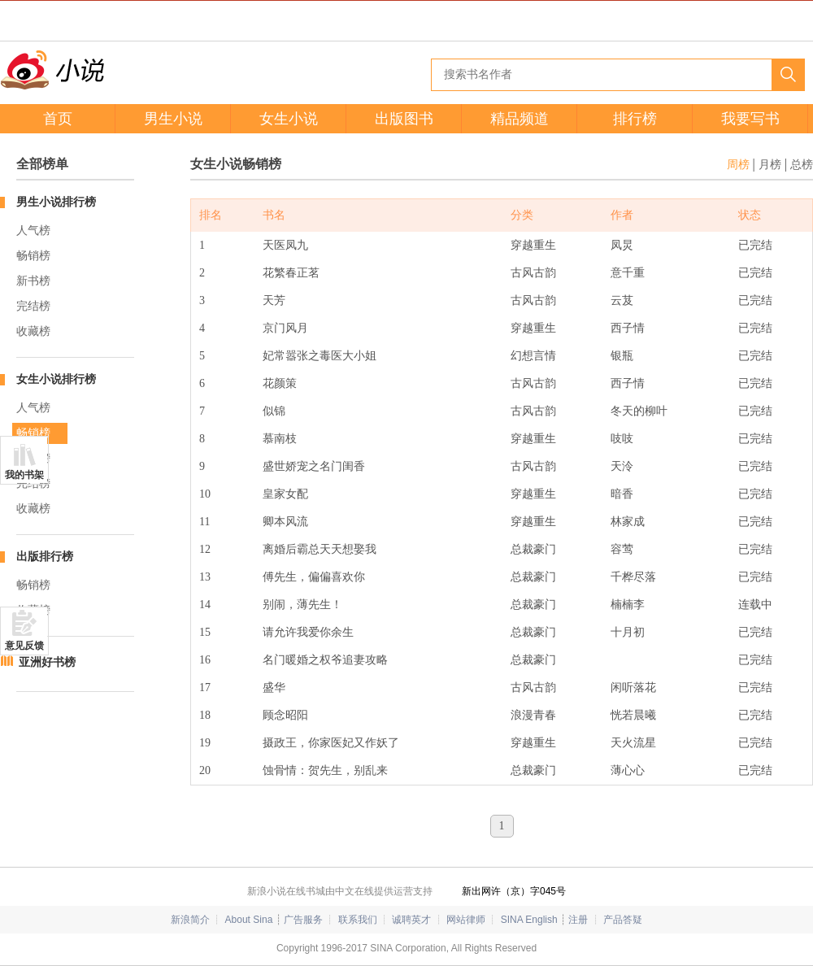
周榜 (738, 165)
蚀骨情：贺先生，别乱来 (325, 770)
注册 (578, 919)
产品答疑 (622, 919)
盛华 (274, 687)
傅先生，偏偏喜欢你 (314, 577)
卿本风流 (285, 522)
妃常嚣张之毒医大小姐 (319, 356)
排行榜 (635, 119)
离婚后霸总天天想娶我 (319, 549)
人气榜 (33, 230)
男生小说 (173, 119)
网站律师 (465, 919)
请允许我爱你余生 (308, 632)
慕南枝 (280, 439)
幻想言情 (533, 356)
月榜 (770, 165)
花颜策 (280, 383)
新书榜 (33, 281)
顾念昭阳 (285, 715)
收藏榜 (33, 331)
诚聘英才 (411, 919)
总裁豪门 (533, 549)
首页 (57, 119)
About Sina (249, 919)
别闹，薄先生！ (302, 604)
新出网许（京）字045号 (514, 891)
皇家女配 (285, 494)
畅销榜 (33, 256)
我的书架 (24, 475)
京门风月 (285, 328)
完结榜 (33, 306)
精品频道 (519, 119)
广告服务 (303, 919)
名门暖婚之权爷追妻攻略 (325, 660)
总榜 (801, 165)
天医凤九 (285, 245)
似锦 (274, 411)
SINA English (529, 919)
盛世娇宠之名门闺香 (314, 466)
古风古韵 (533, 273)
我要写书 (750, 119)
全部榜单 (42, 164)
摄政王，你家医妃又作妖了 (331, 743)
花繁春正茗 (291, 273)
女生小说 (288, 119)
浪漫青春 (533, 715)
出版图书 (404, 119)
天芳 (274, 300)
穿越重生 (533, 245)
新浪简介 (190, 919)
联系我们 (357, 919)
